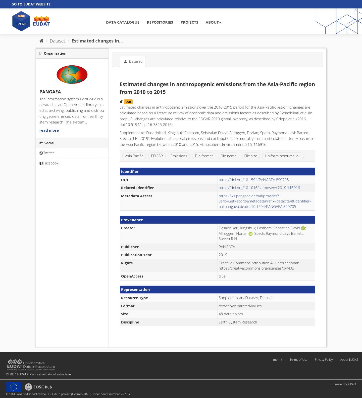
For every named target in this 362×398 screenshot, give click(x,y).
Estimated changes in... (97, 41)
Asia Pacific (134, 155)
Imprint (277, 360)
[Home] (41, 41)
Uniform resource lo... (283, 155)
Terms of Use (298, 360)
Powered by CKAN (344, 384)
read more (49, 130)
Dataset (57, 41)
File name (228, 155)
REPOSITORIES (160, 22)
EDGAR (157, 155)
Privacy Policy (324, 360)
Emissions (178, 155)
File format (204, 155)
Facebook (49, 163)
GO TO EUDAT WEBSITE (31, 4)
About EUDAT (349, 360)
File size (250, 155)
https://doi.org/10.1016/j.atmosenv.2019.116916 (259, 187)
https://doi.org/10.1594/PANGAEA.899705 (254, 179)
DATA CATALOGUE (122, 22)
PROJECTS (189, 22)
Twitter (47, 153)
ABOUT (213, 22)
